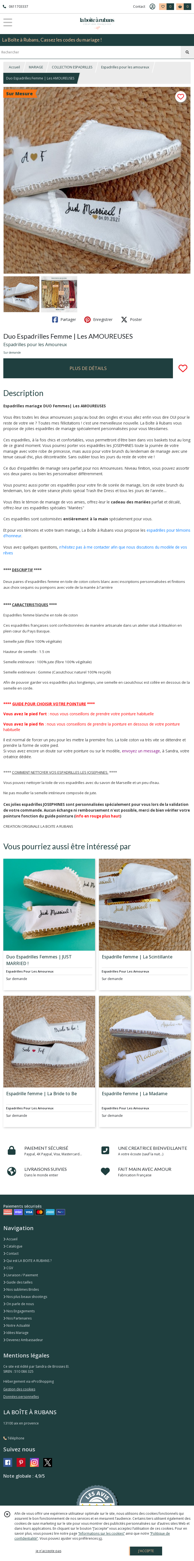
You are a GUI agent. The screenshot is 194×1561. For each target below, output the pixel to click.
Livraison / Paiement (20, 1275)
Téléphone (13, 1438)
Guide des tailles (17, 1282)
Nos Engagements (19, 1311)
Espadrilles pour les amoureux (125, 67)
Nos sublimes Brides (21, 1289)
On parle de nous (18, 1304)
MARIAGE (36, 67)
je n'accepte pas (48, 1551)
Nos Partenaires (17, 1318)
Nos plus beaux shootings (25, 1296)
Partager (64, 319)
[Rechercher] (187, 52)
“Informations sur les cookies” (101, 1533)
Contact (139, 6)
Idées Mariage (16, 1332)
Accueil (14, 67)
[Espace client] (152, 6)
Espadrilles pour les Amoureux (35, 344)
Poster (131, 319)
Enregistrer (98, 319)
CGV (8, 1268)
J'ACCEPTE (146, 1551)
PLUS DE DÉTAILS (88, 368)
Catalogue (12, 1246)
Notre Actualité (16, 1325)
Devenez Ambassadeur (23, 1340)
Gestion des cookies (19, 1389)
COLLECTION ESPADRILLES (72, 67)
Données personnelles (21, 1396)
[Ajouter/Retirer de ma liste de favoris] (182, 368)
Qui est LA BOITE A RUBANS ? (27, 1260)
